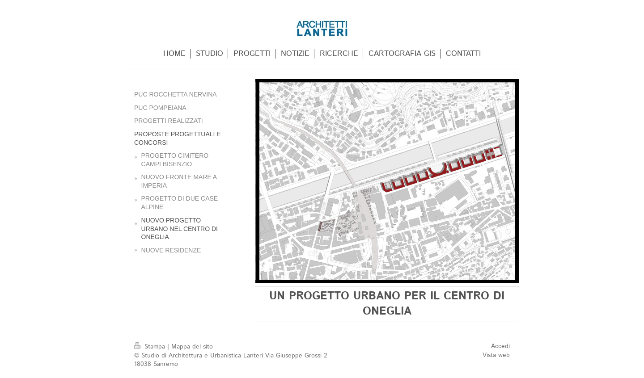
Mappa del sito (192, 346)
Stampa (150, 346)
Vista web (496, 355)
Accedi (500, 346)
